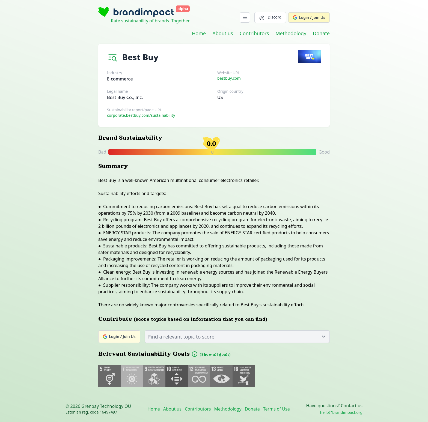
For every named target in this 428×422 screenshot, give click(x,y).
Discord (270, 17)
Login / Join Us (309, 17)
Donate (321, 33)
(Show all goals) (215, 355)
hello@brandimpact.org (341, 412)
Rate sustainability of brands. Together (150, 21)
